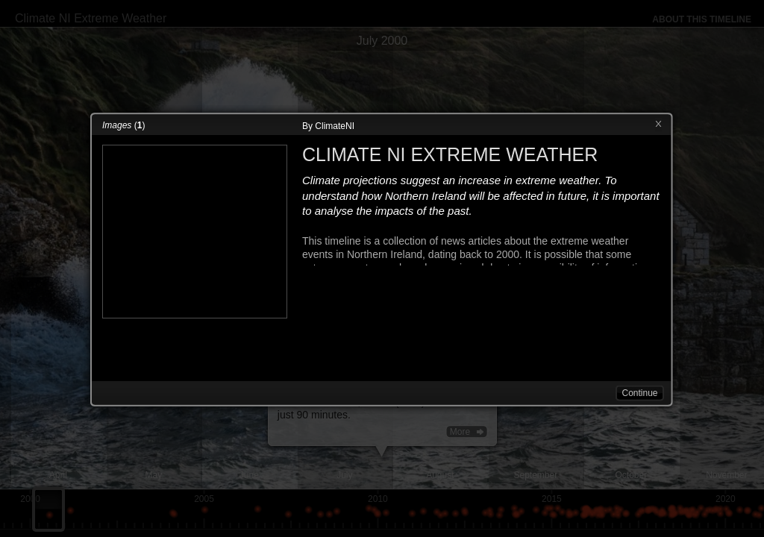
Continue (639, 393)
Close (658, 124)
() (123, 125)
